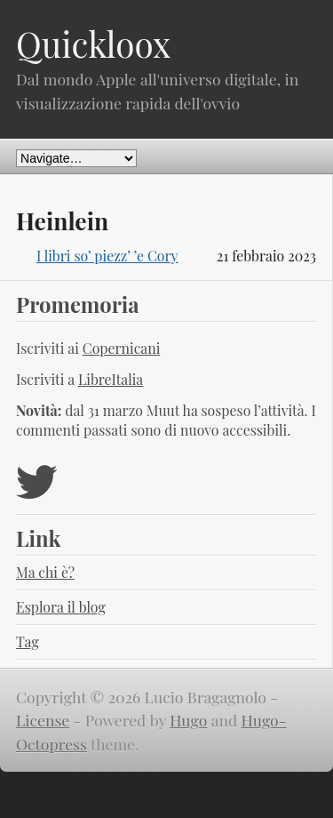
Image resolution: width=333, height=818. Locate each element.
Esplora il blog (61, 606)
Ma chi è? (45, 572)
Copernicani (122, 348)
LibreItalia (110, 379)
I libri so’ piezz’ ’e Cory (107, 255)
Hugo (188, 720)
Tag (27, 641)
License (42, 720)
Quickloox (93, 43)
